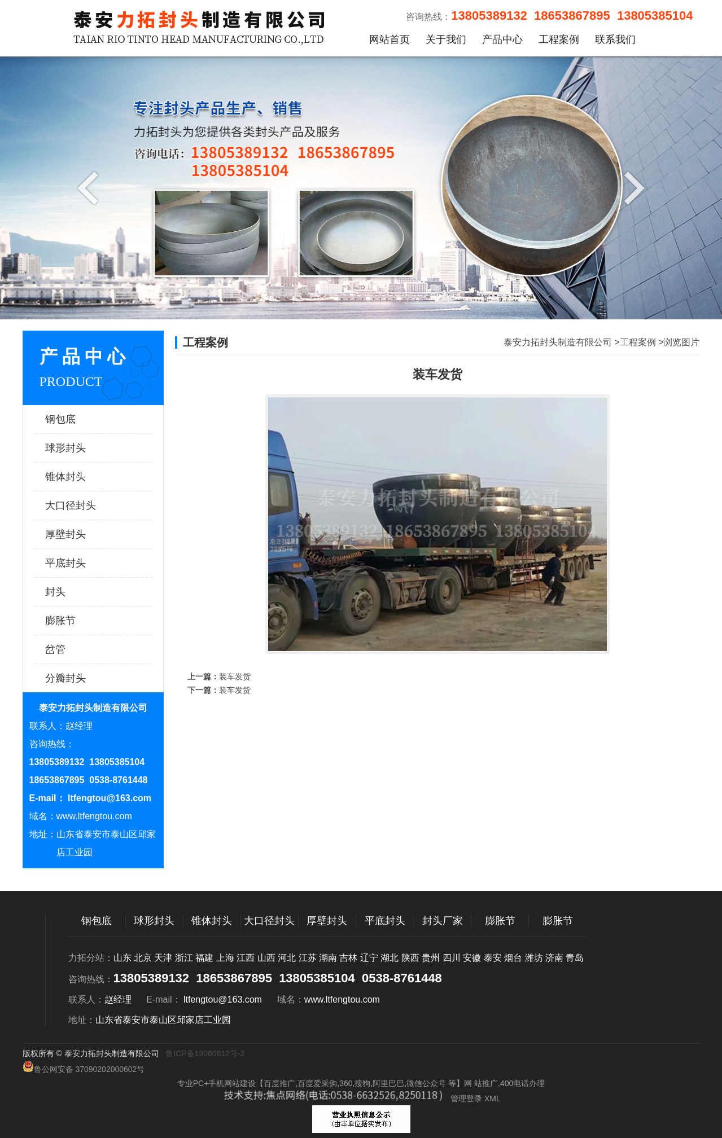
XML (492, 1098)
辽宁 (369, 958)
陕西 (410, 958)
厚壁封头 (82, 534)
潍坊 (534, 958)
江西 (246, 958)
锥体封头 (82, 476)
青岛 (575, 958)
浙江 (184, 958)
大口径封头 (82, 505)
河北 (287, 958)
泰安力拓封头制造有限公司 (558, 342)
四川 (452, 958)
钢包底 (82, 419)
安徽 (472, 958)
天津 (163, 958)
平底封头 (82, 563)
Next (631, 187)
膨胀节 (82, 620)
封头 (82, 592)
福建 (204, 958)
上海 (225, 958)
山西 (266, 958)
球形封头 (82, 448)
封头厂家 (442, 920)
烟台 (513, 958)
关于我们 (446, 39)
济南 (554, 958)
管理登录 (466, 1098)
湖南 (328, 958)
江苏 (308, 958)
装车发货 (235, 676)
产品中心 (502, 39)
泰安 (493, 958)
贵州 (431, 958)
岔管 (82, 649)
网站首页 (389, 39)
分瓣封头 (82, 678)
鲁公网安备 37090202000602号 (84, 1067)
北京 (143, 958)
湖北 (389, 958)
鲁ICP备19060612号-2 (204, 1053)
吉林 (348, 958)
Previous (90, 187)
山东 (122, 958)
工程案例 (559, 39)
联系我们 (615, 39)
